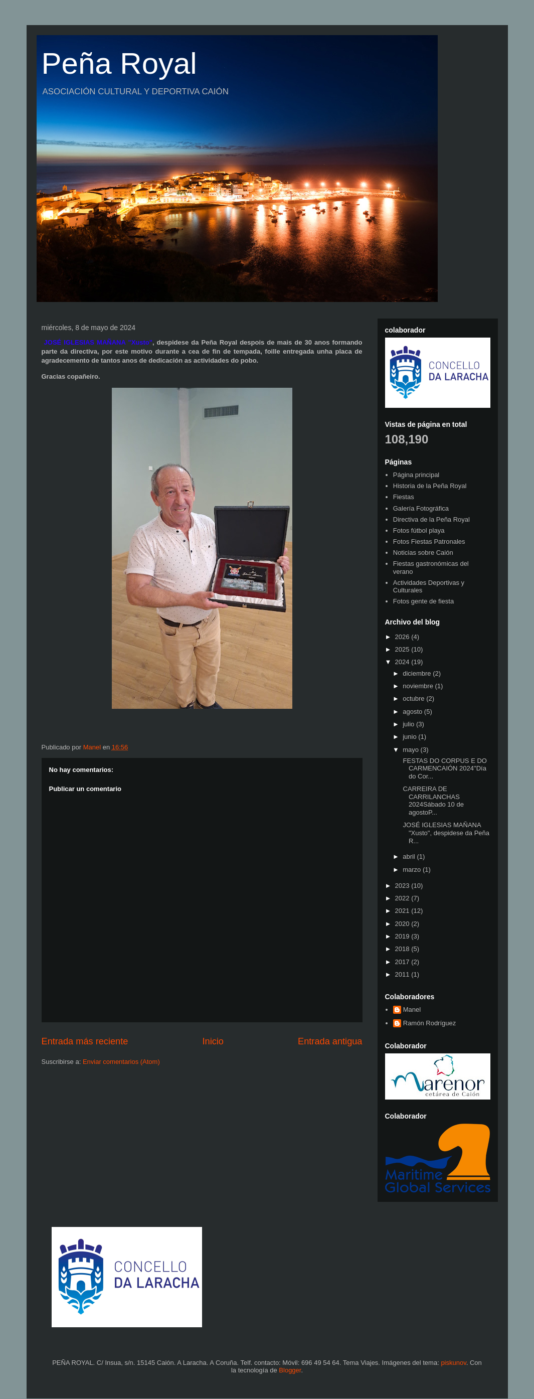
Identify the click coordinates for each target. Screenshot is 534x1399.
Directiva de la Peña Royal (431, 519)
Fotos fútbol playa (419, 530)
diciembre (418, 673)
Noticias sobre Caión (423, 552)
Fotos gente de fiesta (423, 601)
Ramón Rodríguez (429, 1023)
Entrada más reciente (85, 1041)
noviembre (419, 686)
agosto (413, 711)
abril (410, 856)
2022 (403, 898)
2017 (403, 962)
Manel (412, 1009)
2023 (403, 885)
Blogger (290, 1370)
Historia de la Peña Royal (430, 486)
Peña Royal (119, 63)
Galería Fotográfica (421, 508)
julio (409, 724)
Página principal (416, 475)
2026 (403, 637)
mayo (411, 749)
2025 (403, 649)
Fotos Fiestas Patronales (429, 541)
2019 (403, 936)
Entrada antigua (330, 1041)
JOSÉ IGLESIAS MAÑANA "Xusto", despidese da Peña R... (445, 832)
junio (410, 736)
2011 (403, 974)
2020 (403, 923)
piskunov (453, 1362)
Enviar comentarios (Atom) (121, 1061)
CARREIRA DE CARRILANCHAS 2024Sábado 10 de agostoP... (432, 800)
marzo (413, 869)
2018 (403, 949)
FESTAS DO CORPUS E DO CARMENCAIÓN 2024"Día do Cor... (444, 768)
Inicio (212, 1041)
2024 (403, 662)
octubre (414, 698)
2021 (403, 910)
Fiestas (403, 497)
